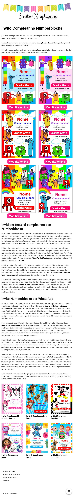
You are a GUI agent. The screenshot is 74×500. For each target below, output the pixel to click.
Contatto (6, 480)
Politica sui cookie (9, 471)
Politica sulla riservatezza (11, 474)
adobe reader (20, 260)
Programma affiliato (9, 477)
